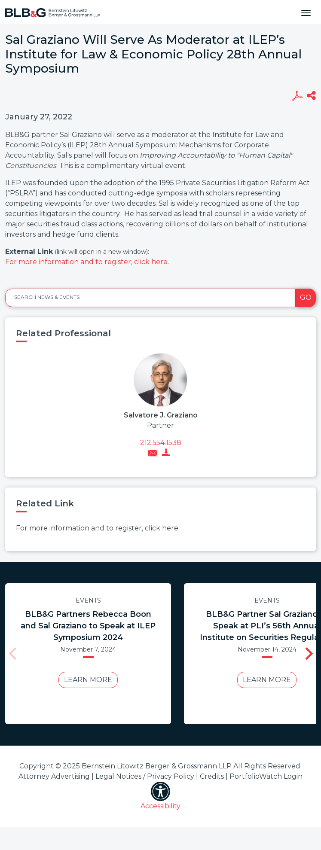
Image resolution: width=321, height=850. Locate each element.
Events (88, 600)
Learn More (88, 680)
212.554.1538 (160, 443)
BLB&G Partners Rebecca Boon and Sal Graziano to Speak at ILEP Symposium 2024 (88, 625)
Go (306, 297)
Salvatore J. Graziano (161, 415)
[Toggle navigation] (306, 12)
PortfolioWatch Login (266, 776)
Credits (212, 776)
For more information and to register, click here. (87, 262)
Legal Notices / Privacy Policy (144, 776)
